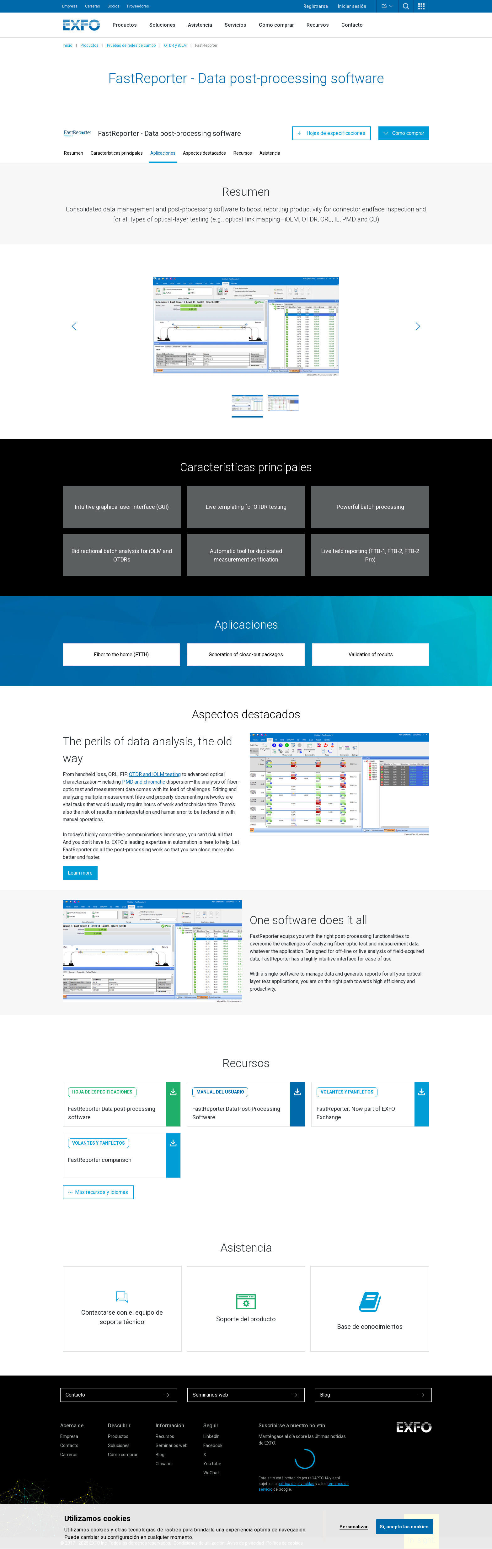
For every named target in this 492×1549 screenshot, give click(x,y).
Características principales (117, 153)
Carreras (92, 6)
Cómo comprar (276, 25)
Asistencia (200, 25)
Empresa (70, 6)
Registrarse (315, 6)
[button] (406, 6)
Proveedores (138, 6)
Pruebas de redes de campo (131, 45)
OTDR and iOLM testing (155, 774)
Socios (114, 6)
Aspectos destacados (204, 153)
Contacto (352, 25)
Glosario (164, 1463)
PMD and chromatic (143, 782)
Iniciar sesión (352, 6)
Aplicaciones (162, 153)
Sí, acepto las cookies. (405, 1526)
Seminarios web (172, 1445)
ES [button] (387, 6)
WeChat (211, 1472)
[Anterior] (74, 326)
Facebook (212, 1445)
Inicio (67, 45)
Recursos (318, 25)
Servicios (235, 25)
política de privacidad (296, 1484)
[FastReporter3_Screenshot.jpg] (283, 403)
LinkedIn (211, 1436)
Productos (125, 25)
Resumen (73, 153)
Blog (160, 1454)
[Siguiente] (418, 326)
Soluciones (162, 25)
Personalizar (354, 1526)
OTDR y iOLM (175, 45)
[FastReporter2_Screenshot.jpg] (246, 326)
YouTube (212, 1463)
